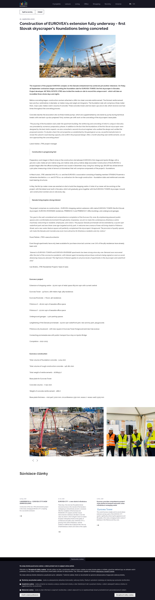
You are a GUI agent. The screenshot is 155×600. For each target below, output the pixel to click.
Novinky (108, 4)
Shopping (96, 4)
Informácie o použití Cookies (105, 571)
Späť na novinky (27, 12)
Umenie (118, 4)
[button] (67, 431)
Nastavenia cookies (77, 559)
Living (77, 4)
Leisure (68, 4)
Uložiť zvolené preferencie (29, 595)
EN (134, 4)
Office (86, 4)
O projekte (57, 4)
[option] (66, 431)
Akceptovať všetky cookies (125, 595)
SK (130, 4)
